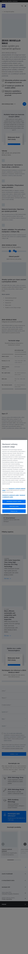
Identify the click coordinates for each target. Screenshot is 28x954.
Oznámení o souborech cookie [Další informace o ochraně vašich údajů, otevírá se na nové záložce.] (10, 495)
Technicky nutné (14, 506)
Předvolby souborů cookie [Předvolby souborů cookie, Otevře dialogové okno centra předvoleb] (14, 501)
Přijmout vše (14, 511)
